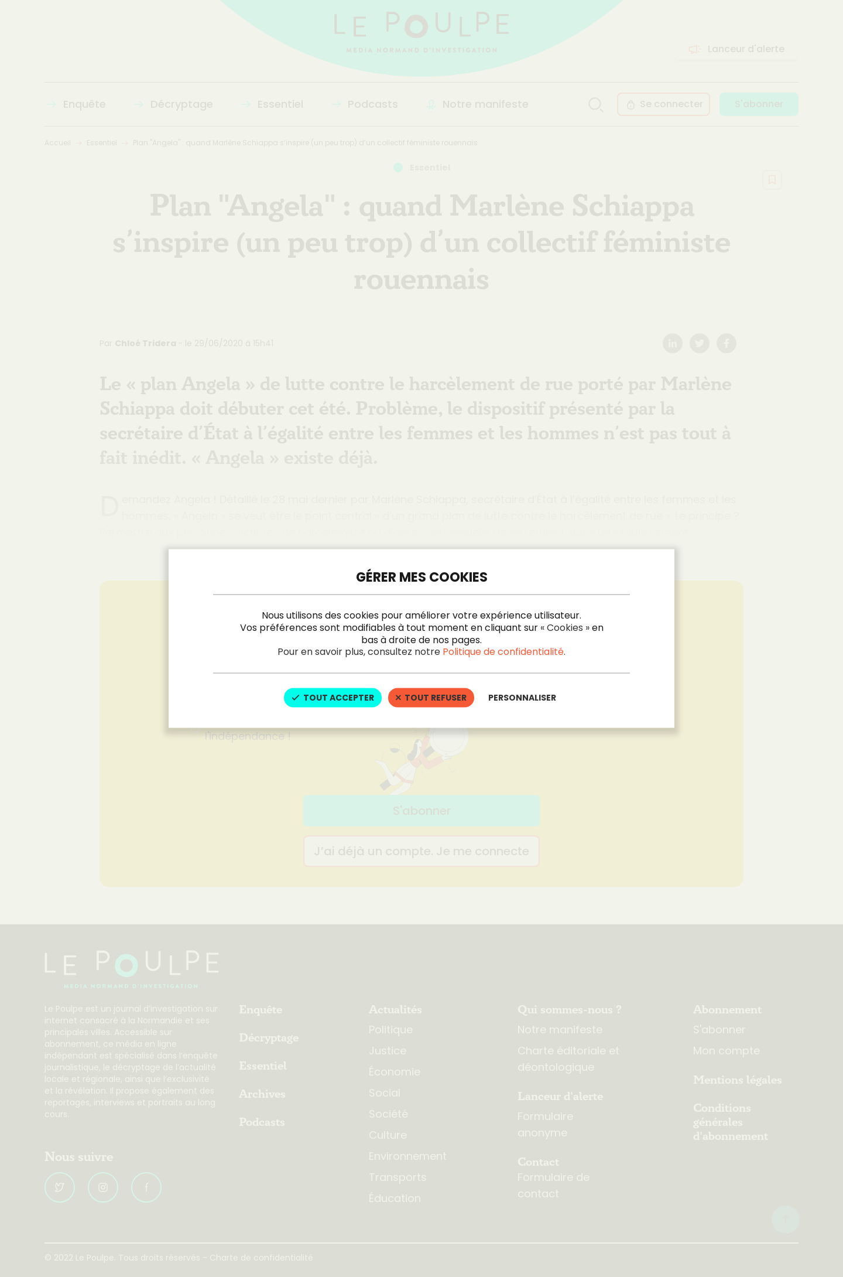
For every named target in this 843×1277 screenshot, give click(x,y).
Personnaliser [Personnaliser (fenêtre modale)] (522, 698)
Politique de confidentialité (503, 651)
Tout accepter (333, 698)
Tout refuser (431, 698)
